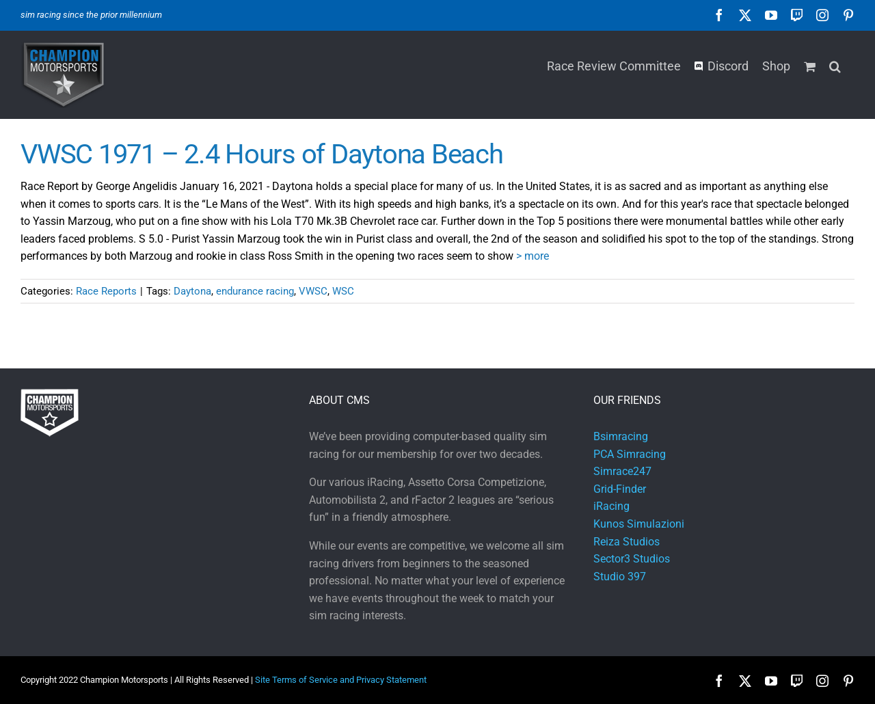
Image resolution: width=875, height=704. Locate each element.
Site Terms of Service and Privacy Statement (341, 680)
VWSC (313, 291)
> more (532, 255)
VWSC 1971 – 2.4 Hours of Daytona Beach (262, 154)
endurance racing (255, 291)
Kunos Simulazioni (638, 523)
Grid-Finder (619, 489)
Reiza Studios (626, 541)
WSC (343, 291)
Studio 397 (619, 576)
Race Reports (106, 291)
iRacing (611, 506)
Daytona (192, 291)
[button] (835, 65)
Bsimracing (620, 436)
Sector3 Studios (631, 558)
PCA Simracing (629, 454)
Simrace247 (622, 471)
